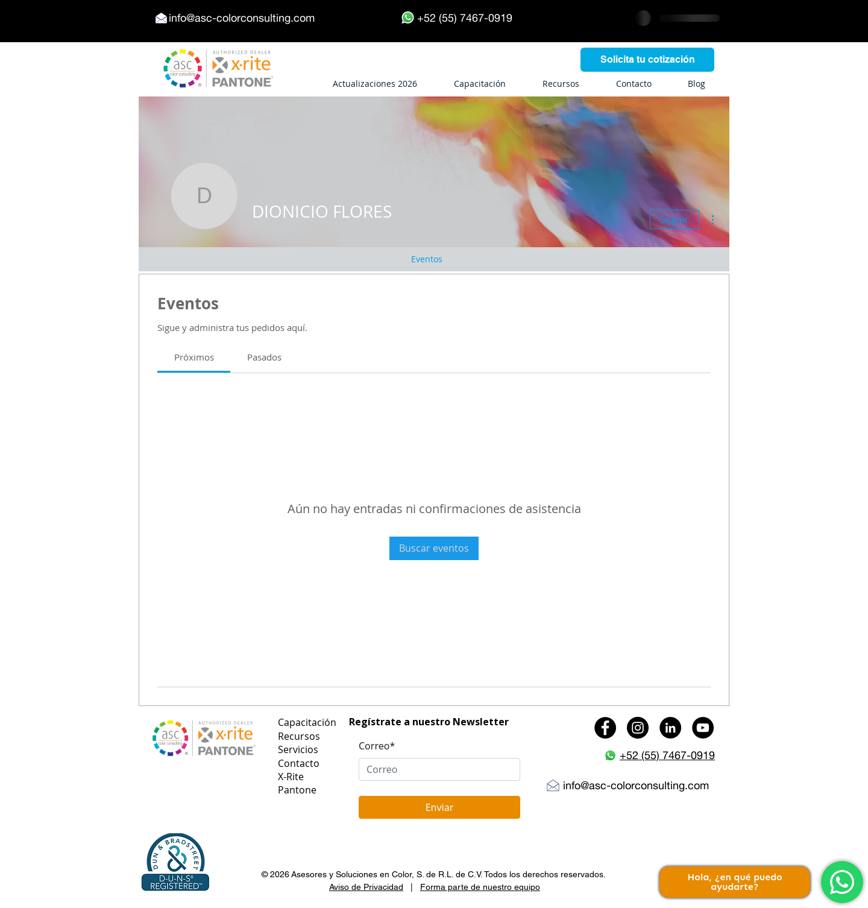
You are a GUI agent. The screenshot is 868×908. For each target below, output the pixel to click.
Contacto (298, 763)
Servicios (298, 749)
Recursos (299, 736)
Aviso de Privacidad (366, 887)
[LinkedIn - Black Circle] (670, 728)
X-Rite (291, 776)
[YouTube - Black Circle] (703, 728)
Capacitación (307, 722)
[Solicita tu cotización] (647, 60)
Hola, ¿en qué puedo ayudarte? (734, 881)
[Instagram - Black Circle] (638, 728)
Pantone (297, 789)
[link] (194, 357)
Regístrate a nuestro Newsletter (429, 721)
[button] (175, 862)
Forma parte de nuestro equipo (480, 887)
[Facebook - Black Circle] (605, 728)
